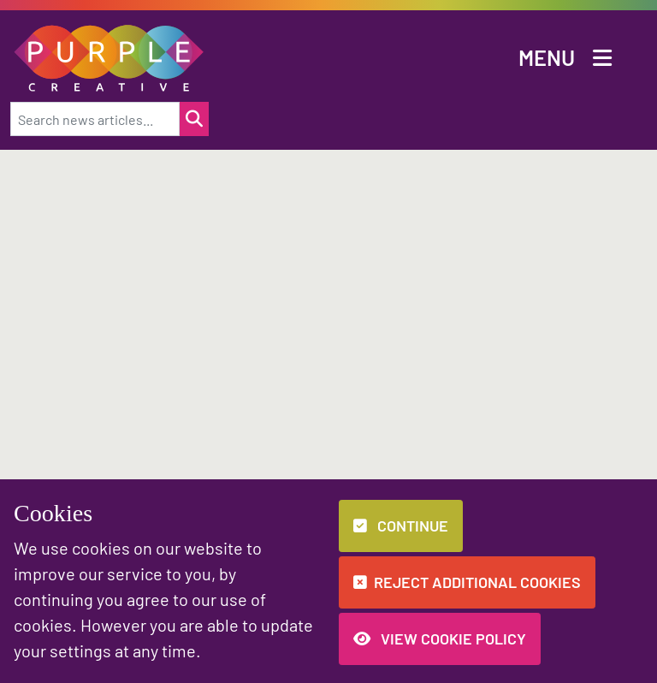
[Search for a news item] (194, 119)
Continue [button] (400, 525)
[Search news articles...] (95, 119)
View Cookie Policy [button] (439, 638)
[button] (109, 56)
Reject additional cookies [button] (467, 582)
